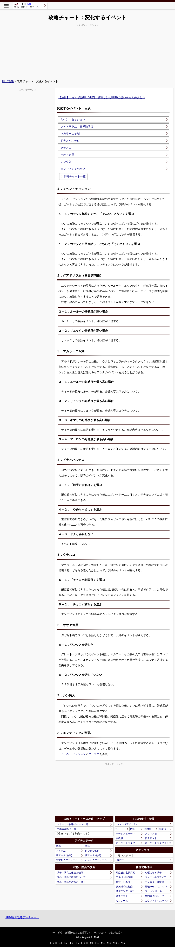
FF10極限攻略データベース (22, 917)
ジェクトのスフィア (155, 877)
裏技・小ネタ (123, 882)
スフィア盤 (151, 833)
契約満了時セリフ (154, 896)
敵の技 (120, 860)
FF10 (96, 943)
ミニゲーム (122, 900)
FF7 (77, 943)
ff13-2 (116, 943)
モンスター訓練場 (154, 882)
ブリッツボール (153, 891)
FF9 (89, 943)
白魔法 (148, 829)
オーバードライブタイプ (158, 843)
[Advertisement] (87, 51)
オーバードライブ (125, 843)
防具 (87, 846)
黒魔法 (162, 829)
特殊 (132, 829)
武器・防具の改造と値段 (70, 872)
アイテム (61, 850)
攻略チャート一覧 (75, 176)
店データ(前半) (64, 855)
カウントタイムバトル (157, 900)
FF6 (71, 943)
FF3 (52, 943)
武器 (58, 846)
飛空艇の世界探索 (125, 872)
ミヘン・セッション (73, 754)
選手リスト (122, 896)
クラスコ (94, 754)
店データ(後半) (93, 855)
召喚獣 (119, 838)
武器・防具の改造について (71, 877)
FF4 (58, 943)
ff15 (123, 943)
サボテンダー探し (125, 891)
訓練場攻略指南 (124, 886)
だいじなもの (92, 850)
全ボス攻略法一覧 (66, 829)
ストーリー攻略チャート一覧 (72, 824)
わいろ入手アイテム (96, 860)
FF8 (83, 943)
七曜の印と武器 (153, 872)
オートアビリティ (125, 833)
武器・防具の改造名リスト (71, 882)
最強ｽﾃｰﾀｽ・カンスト (156, 886)
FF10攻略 (8, 81)
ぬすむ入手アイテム (67, 860)
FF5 (65, 943)
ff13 (109, 943)
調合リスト (151, 838)
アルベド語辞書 (124, 877)
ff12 (103, 943)
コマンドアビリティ (127, 824)
